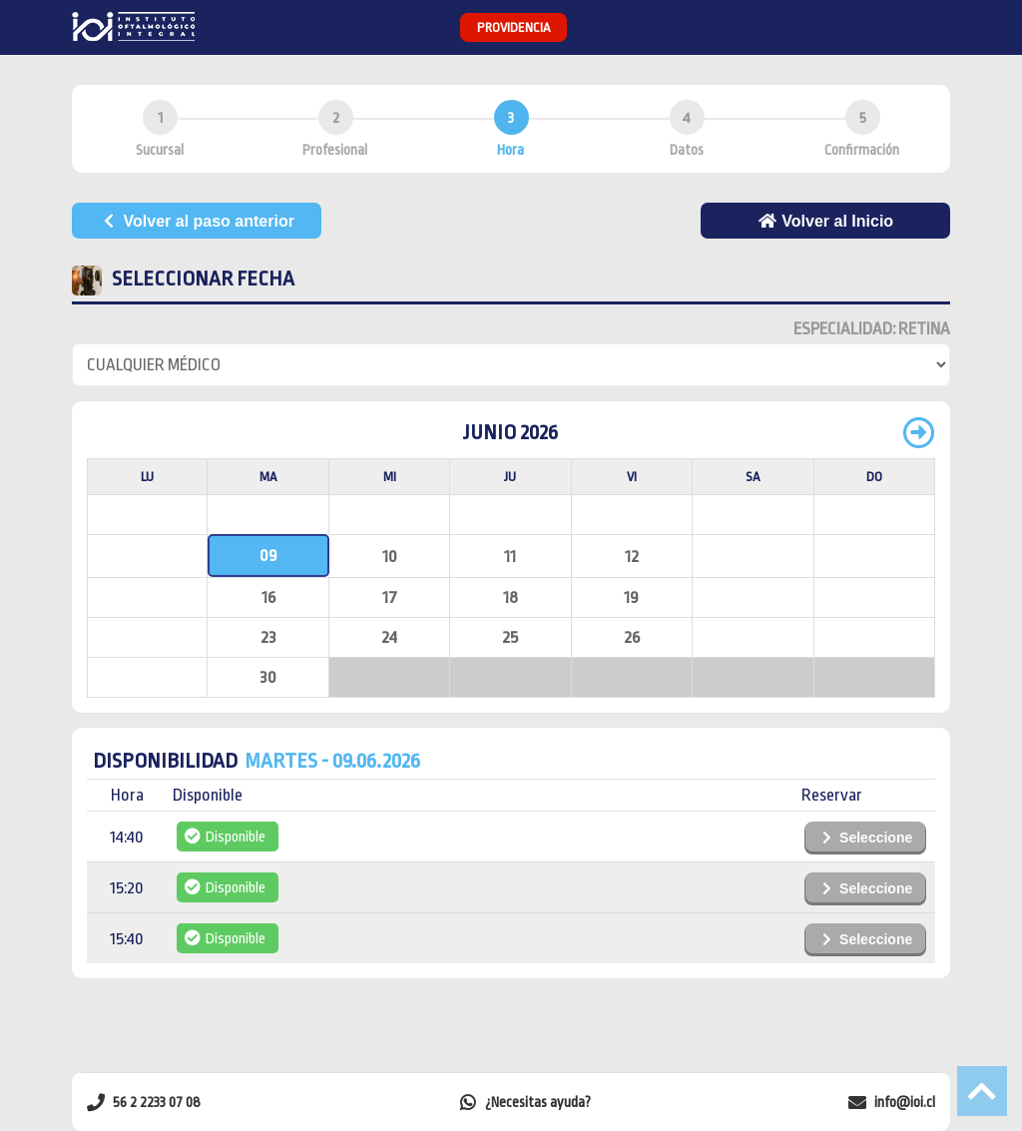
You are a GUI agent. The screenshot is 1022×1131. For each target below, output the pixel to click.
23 (268, 637)
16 (268, 597)
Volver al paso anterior (196, 221)
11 (510, 556)
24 (389, 637)
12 (632, 556)
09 (268, 555)
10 (389, 556)
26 (632, 637)
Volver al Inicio (825, 221)
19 (631, 597)
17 (389, 597)
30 (267, 677)
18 (510, 597)
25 (510, 637)
